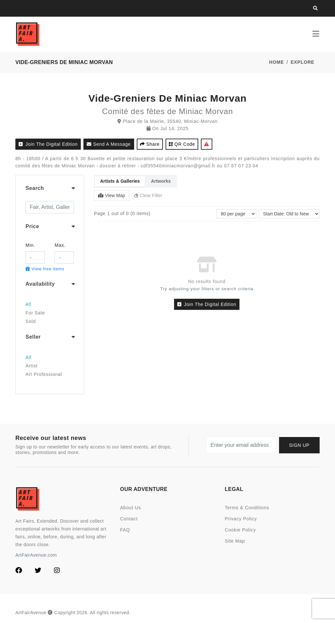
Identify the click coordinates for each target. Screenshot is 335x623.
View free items (45, 268)
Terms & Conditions (247, 507)
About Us (130, 507)
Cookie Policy (240, 529)
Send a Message (109, 144)
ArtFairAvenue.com (36, 555)
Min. (30, 245)
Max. (60, 245)
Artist (32, 365)
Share (150, 144)
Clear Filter (148, 195)
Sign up (299, 445)
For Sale (35, 312)
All (28, 304)
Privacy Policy (241, 518)
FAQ (125, 529)
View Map (111, 195)
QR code (182, 144)
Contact (129, 518)
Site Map (235, 541)
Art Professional (44, 374)
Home (276, 62)
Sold (31, 321)
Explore (302, 62)
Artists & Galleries (120, 181)
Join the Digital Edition (48, 144)
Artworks (161, 181)
